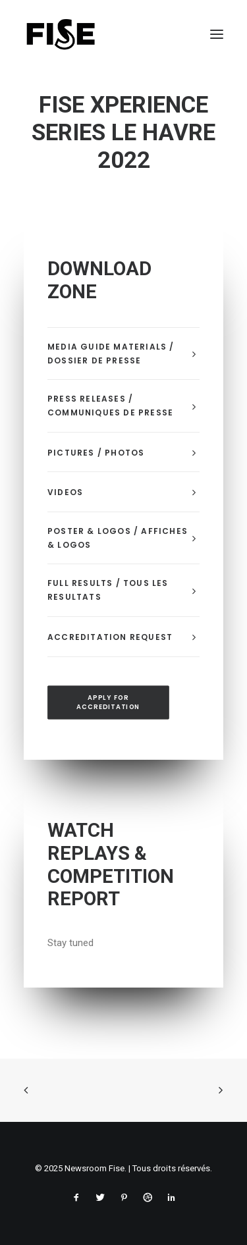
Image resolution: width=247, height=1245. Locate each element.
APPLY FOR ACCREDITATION (108, 702)
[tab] (123, 354)
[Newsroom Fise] (60, 34)
